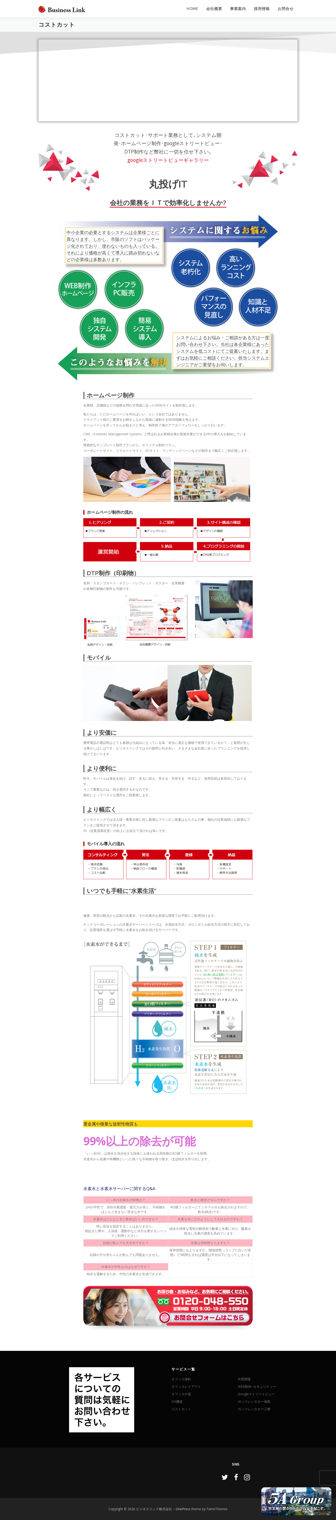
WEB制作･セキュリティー (257, 1386)
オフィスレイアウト (186, 1386)
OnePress (183, 1509)
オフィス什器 (181, 1394)
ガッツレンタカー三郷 (254, 1409)
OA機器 (177, 1401)
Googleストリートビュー (256, 1394)
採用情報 (262, 9)
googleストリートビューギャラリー (168, 160)
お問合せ (286, 9)
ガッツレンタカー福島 (254, 1401)
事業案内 (238, 9)
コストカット (181, 1409)
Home (192, 9)
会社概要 (214, 9)
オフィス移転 (181, 1379)
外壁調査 (244, 1379)
